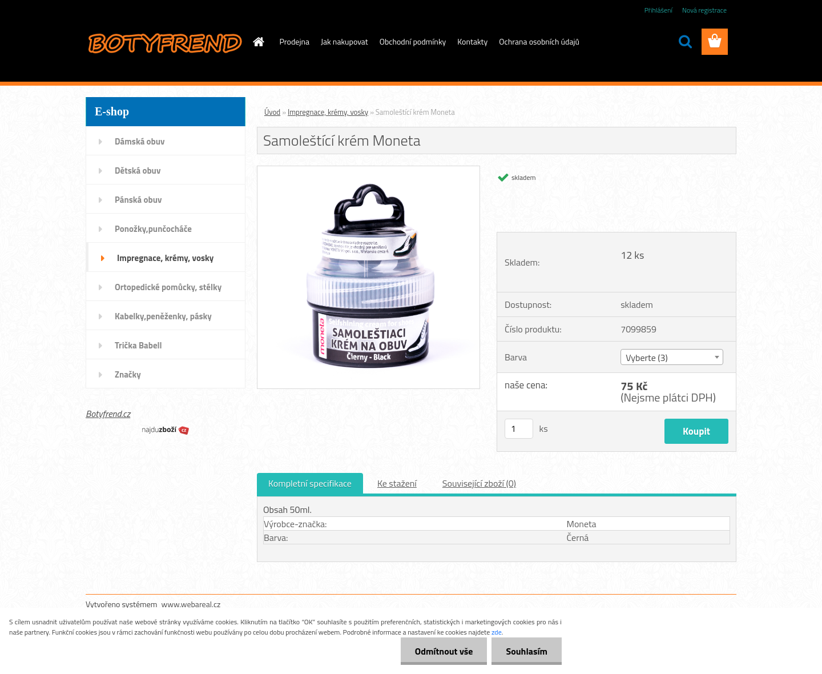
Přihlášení (658, 10)
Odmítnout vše (444, 651)
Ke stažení (397, 483)
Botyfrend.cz (108, 413)
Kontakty (472, 41)
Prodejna (294, 41)
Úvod (272, 112)
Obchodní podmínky (413, 41)
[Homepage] (258, 42)
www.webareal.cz (191, 604)
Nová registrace (704, 10)
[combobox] (671, 357)
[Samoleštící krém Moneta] (368, 171)
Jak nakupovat (344, 41)
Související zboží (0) (479, 483)
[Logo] (164, 42)
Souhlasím (526, 651)
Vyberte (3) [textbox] (647, 357)
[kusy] (519, 429)
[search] (685, 42)
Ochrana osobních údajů (539, 41)
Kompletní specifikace (310, 483)
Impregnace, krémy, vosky (328, 112)
